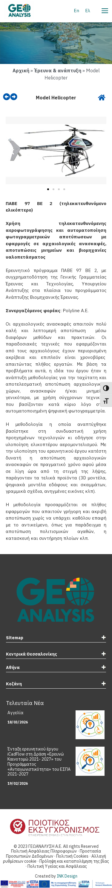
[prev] (6, 96)
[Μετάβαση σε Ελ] (87, 10)
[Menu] (105, 10)
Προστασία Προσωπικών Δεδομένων (53, 853)
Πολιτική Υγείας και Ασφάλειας (57, 866)
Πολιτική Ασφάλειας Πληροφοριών (44, 851)
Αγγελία (15, 712)
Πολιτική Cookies (72, 856)
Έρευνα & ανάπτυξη (57, 71)
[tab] (56, 638)
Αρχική (21, 71)
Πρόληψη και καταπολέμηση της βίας (74, 861)
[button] (12, 151)
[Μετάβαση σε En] (76, 10)
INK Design (67, 876)
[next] (13, 96)
